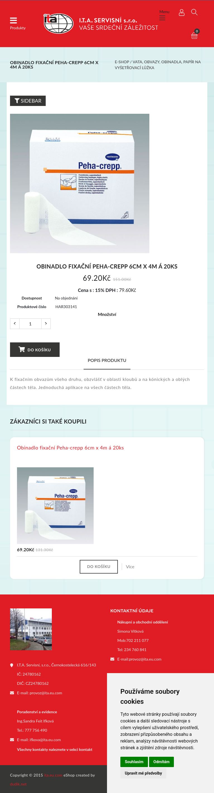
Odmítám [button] (162, 762)
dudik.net (18, 782)
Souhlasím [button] (134, 762)
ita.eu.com (53, 774)
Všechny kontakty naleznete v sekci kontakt (54, 748)
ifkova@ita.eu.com (45, 739)
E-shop (122, 61)
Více (131, 566)
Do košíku (34, 349)
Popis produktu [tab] (107, 360)
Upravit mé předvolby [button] (143, 773)
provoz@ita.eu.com (46, 692)
